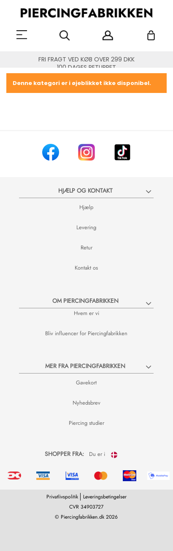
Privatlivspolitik (62, 497)
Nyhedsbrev (86, 403)
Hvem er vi (86, 313)
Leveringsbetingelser (105, 497)
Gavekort (86, 383)
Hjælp (86, 207)
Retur (86, 248)
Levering (86, 227)
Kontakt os (86, 268)
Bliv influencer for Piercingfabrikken (86, 333)
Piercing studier (86, 423)
